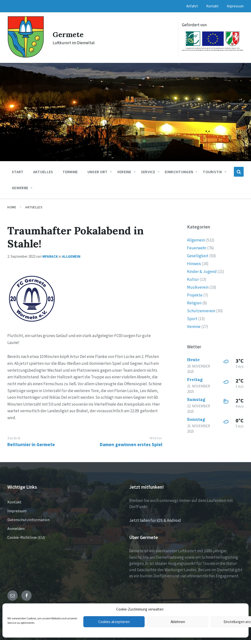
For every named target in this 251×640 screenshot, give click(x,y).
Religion (194, 303)
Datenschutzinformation (28, 519)
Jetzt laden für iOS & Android (155, 520)
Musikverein (198, 287)
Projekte (194, 295)
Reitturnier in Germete (31, 444)
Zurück (13, 438)
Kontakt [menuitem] (212, 6)
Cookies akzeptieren (114, 621)
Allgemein (71, 256)
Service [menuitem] (148, 171)
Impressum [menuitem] (235, 6)
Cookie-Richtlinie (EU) (26, 537)
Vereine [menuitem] (124, 171)
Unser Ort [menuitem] (98, 171)
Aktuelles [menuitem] (43, 171)
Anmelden (16, 528)
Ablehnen (178, 621)
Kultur (193, 279)
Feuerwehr (196, 248)
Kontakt (14, 501)
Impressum (16, 510)
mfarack (50, 256)
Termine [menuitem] (70, 171)
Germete (68, 34)
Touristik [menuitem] (212, 171)
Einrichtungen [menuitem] (179, 171)
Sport (192, 318)
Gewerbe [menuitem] (20, 187)
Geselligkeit (197, 255)
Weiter (155, 438)
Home (11, 207)
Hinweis (194, 263)
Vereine (194, 326)
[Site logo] (25, 56)
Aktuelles (33, 207)
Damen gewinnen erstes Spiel (131, 444)
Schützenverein (201, 310)
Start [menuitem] (18, 171)
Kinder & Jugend (202, 271)
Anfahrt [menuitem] (192, 6)
